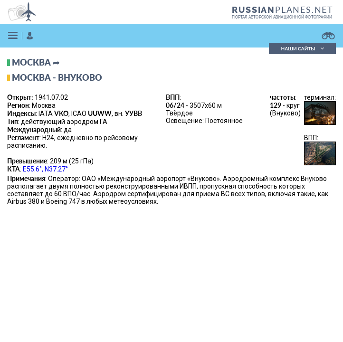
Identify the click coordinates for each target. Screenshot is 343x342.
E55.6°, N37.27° (45, 169)
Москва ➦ (36, 62)
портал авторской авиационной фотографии (282, 17)
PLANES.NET (282, 9)
